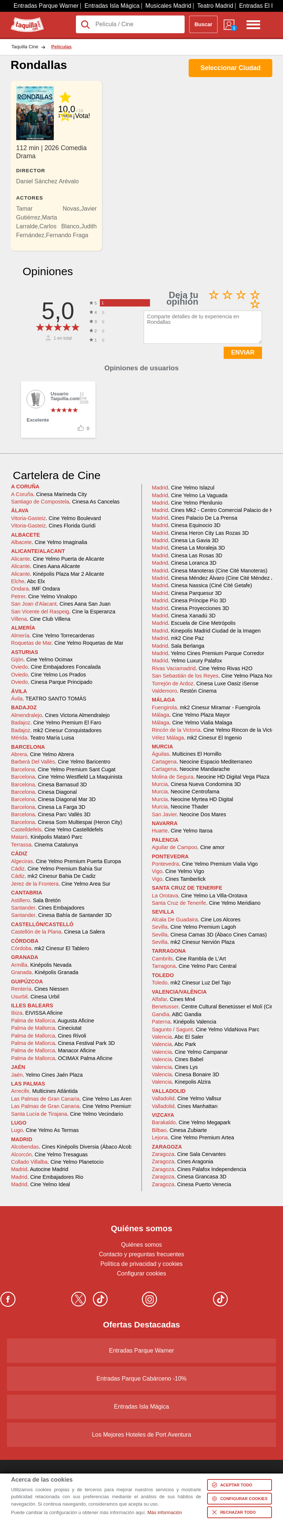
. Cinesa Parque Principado (51, 682)
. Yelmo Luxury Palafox (187, 661)
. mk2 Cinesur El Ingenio (197, 738)
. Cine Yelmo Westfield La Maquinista (66, 777)
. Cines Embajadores (47, 908)
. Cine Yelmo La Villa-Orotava (199, 896)
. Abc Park (174, 1044)
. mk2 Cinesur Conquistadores (56, 730)
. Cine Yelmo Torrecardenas (52, 635)
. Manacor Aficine (53, 1050)
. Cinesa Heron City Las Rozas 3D (200, 533)
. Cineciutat (46, 1028)
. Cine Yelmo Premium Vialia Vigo (205, 864)
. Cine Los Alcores (196, 919)
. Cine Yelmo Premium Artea (193, 1137)
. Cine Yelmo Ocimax (42, 659)
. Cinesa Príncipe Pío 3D (189, 600)
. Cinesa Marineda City (49, 494)
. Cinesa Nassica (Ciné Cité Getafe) (202, 585)
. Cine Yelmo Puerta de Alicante (57, 559)
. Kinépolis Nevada (41, 965)
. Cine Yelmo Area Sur (61, 884)
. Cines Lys (175, 1067)
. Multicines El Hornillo (186, 754)
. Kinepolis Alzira (181, 1082)
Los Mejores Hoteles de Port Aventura (141, 1434)
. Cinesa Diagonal (44, 792)
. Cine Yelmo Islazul (183, 488)
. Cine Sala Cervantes (189, 1154)
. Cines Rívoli (48, 1036)
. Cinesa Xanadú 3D (184, 616)
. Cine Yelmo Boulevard (56, 518)
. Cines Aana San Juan (61, 604)
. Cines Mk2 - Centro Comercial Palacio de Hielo (217, 510)
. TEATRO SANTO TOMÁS (48, 699)
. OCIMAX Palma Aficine (61, 1058)
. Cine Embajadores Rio (47, 1177)
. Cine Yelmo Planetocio (57, 1162)
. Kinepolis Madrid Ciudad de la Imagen (206, 631)
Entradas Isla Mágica (111, 6)
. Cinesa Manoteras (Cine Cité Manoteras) (210, 571)
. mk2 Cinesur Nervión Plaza (193, 942)
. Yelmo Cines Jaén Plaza (47, 1075)
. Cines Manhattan (184, 1106)
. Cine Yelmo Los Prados (48, 675)
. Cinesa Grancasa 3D (189, 1177)
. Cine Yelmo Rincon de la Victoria (216, 730)
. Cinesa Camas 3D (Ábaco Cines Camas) (209, 935)
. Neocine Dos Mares (189, 814)
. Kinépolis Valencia (184, 1022)
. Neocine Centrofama (185, 791)
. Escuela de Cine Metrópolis (193, 623)
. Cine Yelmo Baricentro (60, 762)
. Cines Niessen (40, 989)
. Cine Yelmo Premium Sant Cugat (63, 769)
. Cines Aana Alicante (45, 566)
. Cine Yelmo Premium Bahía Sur (56, 869)
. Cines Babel (177, 1059)
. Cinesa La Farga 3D (48, 807)
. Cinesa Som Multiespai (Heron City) (66, 822)
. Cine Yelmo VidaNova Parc (205, 1029)
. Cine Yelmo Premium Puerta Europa (66, 861)
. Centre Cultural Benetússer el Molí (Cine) (215, 1007)
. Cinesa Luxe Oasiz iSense (205, 683)
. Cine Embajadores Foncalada (56, 667)
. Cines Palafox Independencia (199, 1169)
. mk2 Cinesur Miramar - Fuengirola (206, 707)
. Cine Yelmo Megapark (191, 1122)
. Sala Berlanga (178, 646)
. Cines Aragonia (182, 1161)
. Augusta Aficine (52, 1021)
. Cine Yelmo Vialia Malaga (192, 723)
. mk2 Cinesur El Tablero (50, 948)
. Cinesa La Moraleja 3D (188, 548)
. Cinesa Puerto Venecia (191, 1184)
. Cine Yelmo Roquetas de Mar (67, 643)
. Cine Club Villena (40, 619)
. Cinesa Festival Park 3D (63, 1043)
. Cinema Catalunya (44, 845)
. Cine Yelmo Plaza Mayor (191, 715)
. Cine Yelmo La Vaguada (189, 495)
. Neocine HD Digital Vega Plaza (210, 777)
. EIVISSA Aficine (37, 1013)
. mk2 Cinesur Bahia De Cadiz (53, 876)
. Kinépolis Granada (44, 972)
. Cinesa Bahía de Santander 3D (61, 915)
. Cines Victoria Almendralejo (60, 715)
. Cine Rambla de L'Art (189, 959)
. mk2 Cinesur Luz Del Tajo (191, 983)
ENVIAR (242, 352)
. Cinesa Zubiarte (179, 1130)
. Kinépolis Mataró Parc (47, 837)
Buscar (204, 24)
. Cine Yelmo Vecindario (67, 1114)
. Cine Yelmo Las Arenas (74, 1099)
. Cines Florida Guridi (53, 526)
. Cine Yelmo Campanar (190, 1052)
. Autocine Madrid (39, 1169)
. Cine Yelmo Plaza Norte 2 (217, 676)
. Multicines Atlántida (44, 1091)
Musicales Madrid (168, 6)
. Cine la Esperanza (63, 611)
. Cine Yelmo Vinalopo (44, 596)
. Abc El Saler (178, 1037)
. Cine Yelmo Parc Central (194, 966)
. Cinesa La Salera (58, 932)
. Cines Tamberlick (179, 879)
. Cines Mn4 (173, 999)
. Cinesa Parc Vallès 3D (51, 814)
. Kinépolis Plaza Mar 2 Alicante (57, 574)
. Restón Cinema (184, 691)
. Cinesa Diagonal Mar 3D (53, 799)
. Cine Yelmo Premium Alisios (80, 1106)
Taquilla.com (27, 20)
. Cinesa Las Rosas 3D (187, 555)
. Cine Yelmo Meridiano (206, 903)
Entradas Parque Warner (46, 6)
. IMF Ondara (35, 589)
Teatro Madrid (215, 6)
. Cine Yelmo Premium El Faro (56, 723)
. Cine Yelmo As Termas (45, 1130)
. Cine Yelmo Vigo (178, 871)
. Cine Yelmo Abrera (42, 754)
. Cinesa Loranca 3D (184, 563)
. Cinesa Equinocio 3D (186, 525)
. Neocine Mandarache (191, 769)
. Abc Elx (28, 581)
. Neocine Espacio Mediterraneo (202, 762)
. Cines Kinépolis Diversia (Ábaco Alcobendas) (79, 1147)
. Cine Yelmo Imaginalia (49, 542)
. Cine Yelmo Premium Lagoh (194, 927)
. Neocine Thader (180, 807)
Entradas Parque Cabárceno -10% (142, 1378)
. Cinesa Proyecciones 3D (190, 608)
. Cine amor (188, 847)
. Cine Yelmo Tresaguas (49, 1154)
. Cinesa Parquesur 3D (187, 593)
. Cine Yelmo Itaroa (182, 831)
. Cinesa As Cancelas (65, 502)
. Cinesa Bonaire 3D (185, 1074)
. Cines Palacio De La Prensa (194, 518)
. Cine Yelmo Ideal (40, 1184)
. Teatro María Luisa (42, 738)
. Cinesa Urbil (35, 997)
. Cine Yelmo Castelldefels (57, 829)
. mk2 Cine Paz (178, 638)
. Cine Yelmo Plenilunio (187, 503)
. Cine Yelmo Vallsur (186, 1098)
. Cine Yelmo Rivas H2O (202, 668)
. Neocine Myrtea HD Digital (192, 799)
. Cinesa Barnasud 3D (49, 784)
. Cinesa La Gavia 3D (185, 540)
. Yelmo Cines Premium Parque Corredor (208, 653)
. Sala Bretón (35, 900)
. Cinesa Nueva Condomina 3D (196, 784)
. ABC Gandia (176, 1014)
